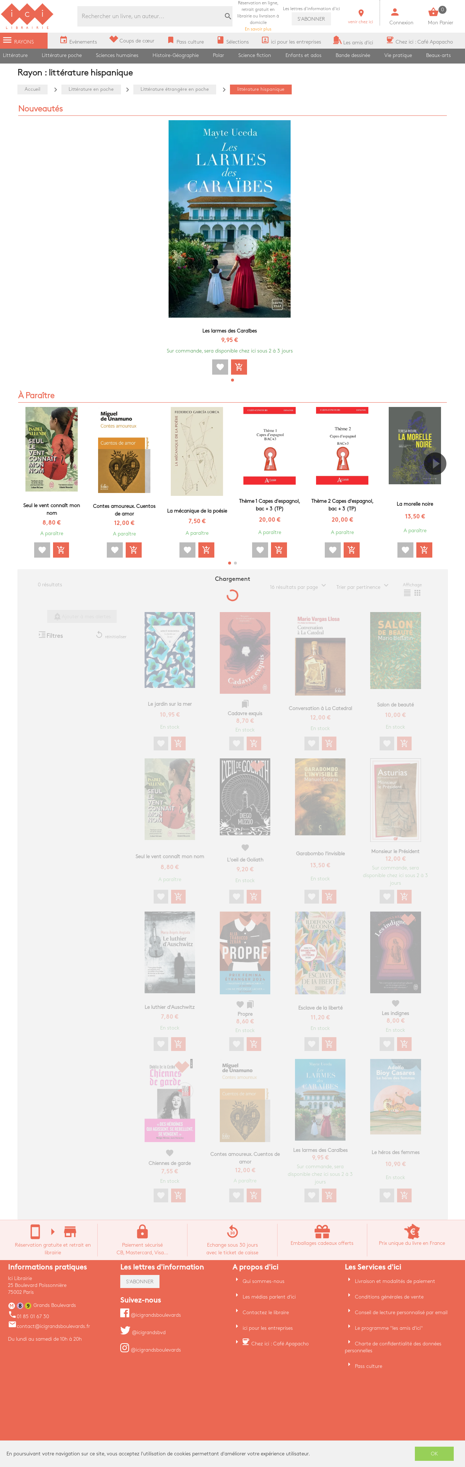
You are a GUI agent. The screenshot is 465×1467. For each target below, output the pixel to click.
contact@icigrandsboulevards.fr (49, 1326)
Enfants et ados (304, 55)
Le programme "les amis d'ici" (389, 1328)
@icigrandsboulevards (150, 1315)
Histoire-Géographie (176, 55)
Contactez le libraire (266, 1312)
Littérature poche (62, 55)
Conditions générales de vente (389, 1297)
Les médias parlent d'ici (269, 1297)
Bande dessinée (353, 55)
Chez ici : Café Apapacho (280, 1343)
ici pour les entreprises (268, 1328)
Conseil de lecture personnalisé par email (401, 1312)
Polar (218, 55)
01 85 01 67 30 (28, 1316)
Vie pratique (398, 55)
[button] (232, 380)
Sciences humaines (117, 55)
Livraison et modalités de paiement (395, 1281)
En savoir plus (258, 16)
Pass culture (368, 1366)
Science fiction (254, 55)
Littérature (15, 55)
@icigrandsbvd (143, 1332)
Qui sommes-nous (263, 1281)
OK (434, 1453)
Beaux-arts (438, 55)
